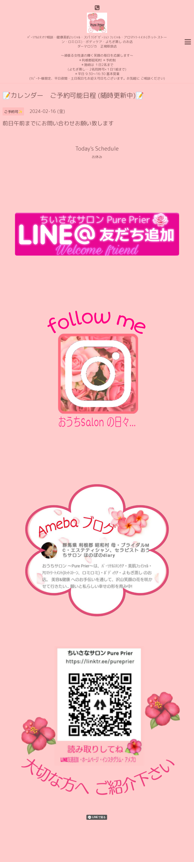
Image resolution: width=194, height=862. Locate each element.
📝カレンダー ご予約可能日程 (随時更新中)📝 (73, 95)
